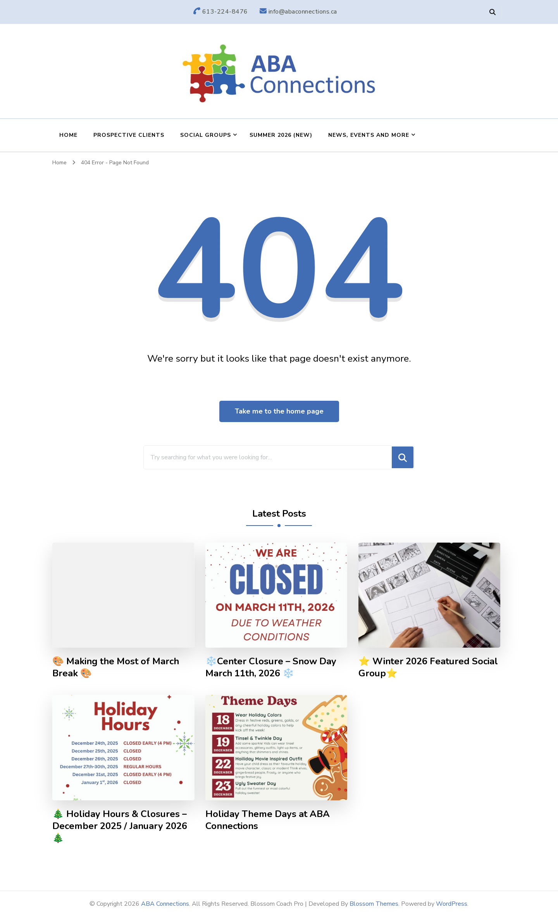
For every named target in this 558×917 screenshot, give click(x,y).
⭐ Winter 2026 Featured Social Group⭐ (428, 667)
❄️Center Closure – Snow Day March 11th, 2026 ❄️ (270, 667)
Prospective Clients (128, 135)
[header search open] (492, 12)
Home (68, 135)
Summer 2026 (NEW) (281, 135)
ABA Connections (165, 904)
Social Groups (205, 135)
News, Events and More (368, 135)
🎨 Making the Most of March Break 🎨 (115, 667)
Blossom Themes (374, 904)
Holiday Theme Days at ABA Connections (267, 820)
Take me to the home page (279, 411)
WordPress (451, 904)
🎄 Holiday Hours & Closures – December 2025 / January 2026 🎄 (119, 826)
